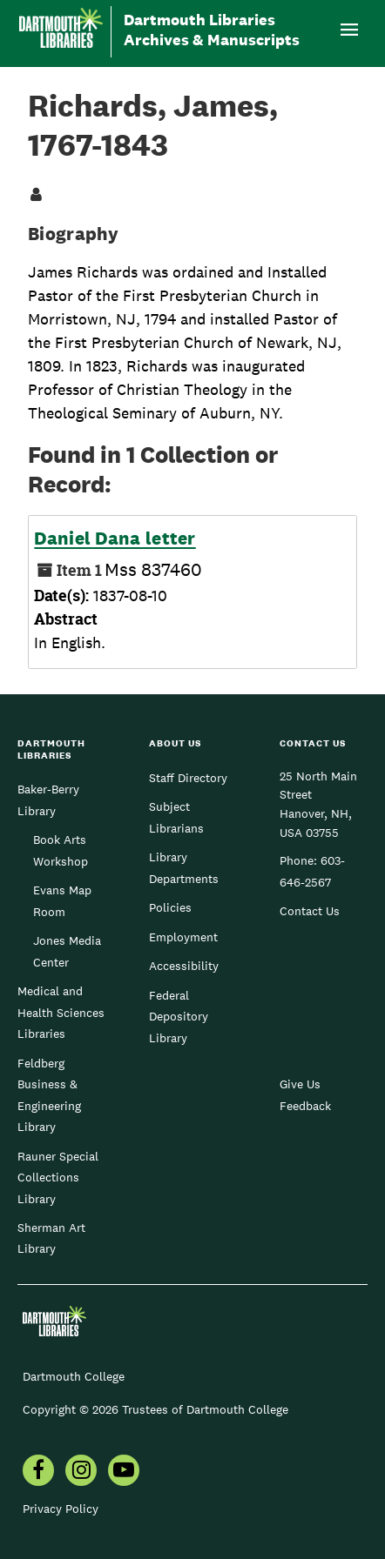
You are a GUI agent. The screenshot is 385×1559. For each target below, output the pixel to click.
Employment (183, 937)
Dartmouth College (74, 1376)
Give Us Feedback (305, 1094)
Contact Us (310, 911)
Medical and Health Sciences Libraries (61, 1012)
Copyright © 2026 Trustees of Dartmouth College (155, 1409)
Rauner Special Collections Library (57, 1177)
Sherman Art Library (51, 1238)
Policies (170, 907)
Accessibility (184, 966)
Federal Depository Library (178, 1016)
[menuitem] (38, 1472)
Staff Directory (188, 778)
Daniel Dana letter (114, 538)
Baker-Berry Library (48, 799)
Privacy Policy (60, 1508)
